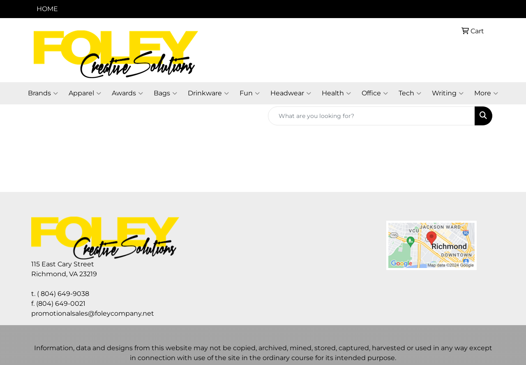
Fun (250, 93)
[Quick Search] (371, 115)
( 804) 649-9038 (63, 294)
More (486, 93)
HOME (47, 9)
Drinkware (208, 93)
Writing (448, 93)
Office (375, 93)
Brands (43, 93)
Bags (165, 93)
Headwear (290, 93)
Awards (127, 93)
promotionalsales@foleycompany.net (92, 313)
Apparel (85, 93)
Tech (410, 93)
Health (336, 93)
